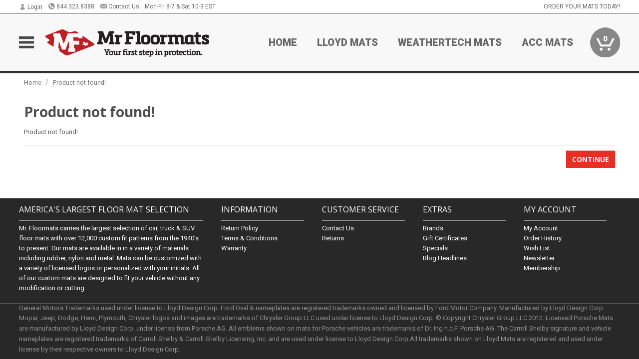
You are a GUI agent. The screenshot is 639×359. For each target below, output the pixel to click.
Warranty (234, 248)
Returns (333, 238)
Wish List (537, 248)
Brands (433, 228)
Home (283, 42)
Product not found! (79, 82)
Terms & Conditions (249, 238)
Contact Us (119, 6)
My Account (541, 228)
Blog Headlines (445, 258)
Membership (542, 268)
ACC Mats (547, 42)
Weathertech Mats (450, 42)
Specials (435, 248)
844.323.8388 (71, 6)
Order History (543, 238)
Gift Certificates (445, 238)
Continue (590, 159)
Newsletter (539, 258)
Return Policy (239, 228)
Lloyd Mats (347, 42)
